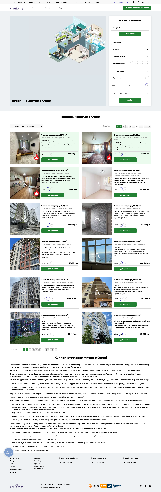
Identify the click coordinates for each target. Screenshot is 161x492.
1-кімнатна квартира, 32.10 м (54, 135)
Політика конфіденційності (50, 487)
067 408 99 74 (122, 2)
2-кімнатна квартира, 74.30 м (54, 170)
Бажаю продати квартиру (137, 8)
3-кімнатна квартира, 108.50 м (127, 315)
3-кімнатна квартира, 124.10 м (127, 279)
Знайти (130, 100)
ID (42, 176)
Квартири (36, 8)
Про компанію (19, 2)
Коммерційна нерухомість (82, 8)
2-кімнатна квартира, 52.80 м (54, 315)
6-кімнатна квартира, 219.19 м (54, 279)
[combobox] (130, 42)
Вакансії (87, 2)
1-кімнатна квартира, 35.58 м (54, 241)
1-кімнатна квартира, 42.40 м (54, 206)
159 (145, 126)
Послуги (31, 2)
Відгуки (47, 2)
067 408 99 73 (97, 463)
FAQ (39, 2)
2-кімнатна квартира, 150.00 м (127, 241)
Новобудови (49, 8)
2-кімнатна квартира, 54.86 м (127, 170)
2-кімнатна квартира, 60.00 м (127, 206)
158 (141, 126)
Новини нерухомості (61, 2)
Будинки (63, 8)
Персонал (77, 2)
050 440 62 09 (129, 463)
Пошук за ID (130, 34)
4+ (147, 63)
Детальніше (53, 159)
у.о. (147, 85)
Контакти (97, 2)
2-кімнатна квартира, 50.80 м (127, 135)
